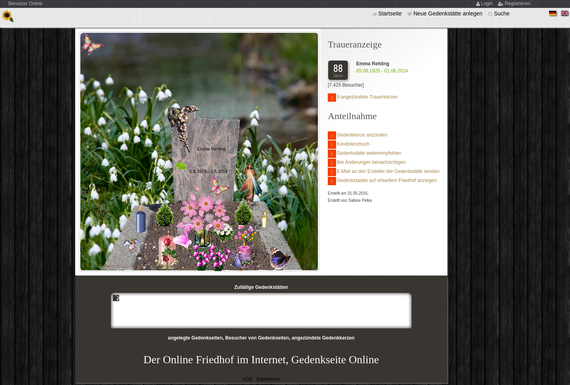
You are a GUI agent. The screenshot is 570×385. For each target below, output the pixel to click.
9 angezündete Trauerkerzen (362, 97)
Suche (502, 13)
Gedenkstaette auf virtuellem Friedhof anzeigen (382, 181)
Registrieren (517, 3)
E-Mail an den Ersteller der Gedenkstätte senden (383, 172)
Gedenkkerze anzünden (357, 135)
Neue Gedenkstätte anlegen (448, 13)
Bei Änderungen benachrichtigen (367, 163)
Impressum (268, 379)
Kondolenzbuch (349, 144)
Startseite (390, 13)
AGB (248, 379)
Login (487, 3)
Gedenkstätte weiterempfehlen (364, 154)
